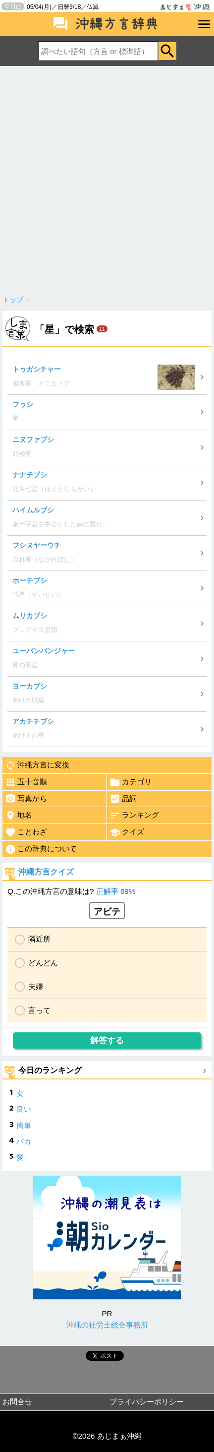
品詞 (123, 798)
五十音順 (26, 782)
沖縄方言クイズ (46, 872)
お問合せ (17, 1401)
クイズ (126, 832)
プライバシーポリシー (146, 1401)
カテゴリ (130, 782)
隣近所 (39, 939)
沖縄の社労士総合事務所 (107, 1325)
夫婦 (35, 986)
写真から (26, 798)
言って (39, 1010)
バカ (23, 1141)
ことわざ (26, 832)
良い (23, 1109)
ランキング (134, 815)
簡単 (23, 1125)
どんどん (43, 962)
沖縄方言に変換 (37, 765)
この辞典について (41, 849)
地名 (18, 815)
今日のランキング (50, 1070)
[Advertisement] (107, 178)
